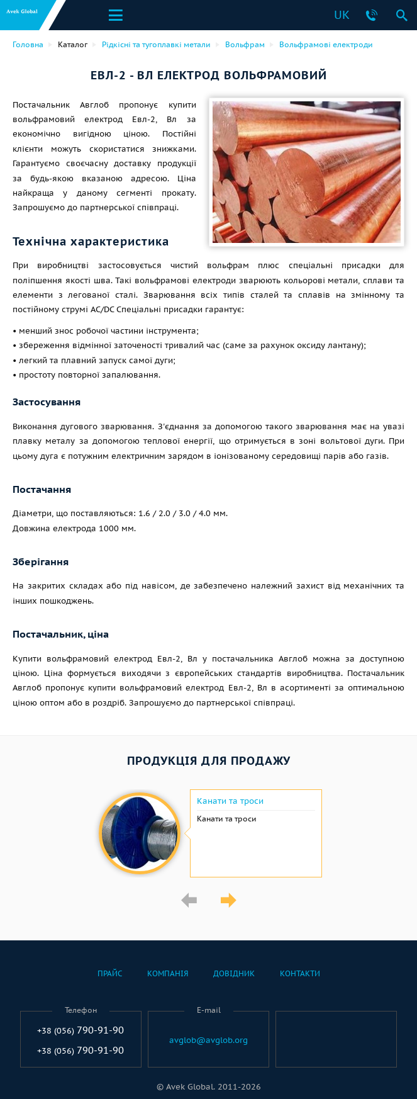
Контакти (300, 973)
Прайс (109, 973)
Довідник (234, 973)
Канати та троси (230, 801)
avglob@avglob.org (208, 1040)
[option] (208, 833)
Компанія (167, 973)
